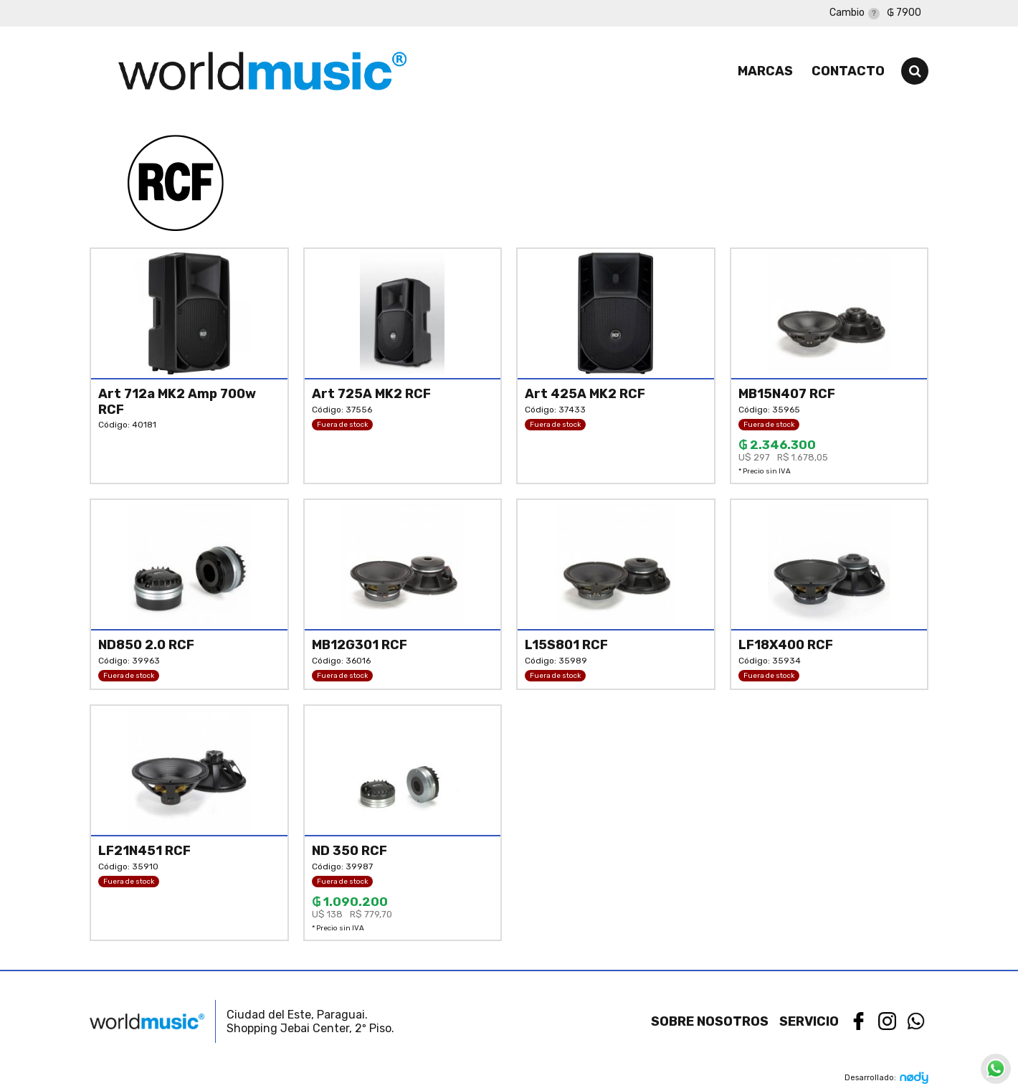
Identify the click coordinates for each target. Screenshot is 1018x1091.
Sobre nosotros (710, 1021)
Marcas (765, 71)
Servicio (809, 1021)
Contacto (848, 71)
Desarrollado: (886, 1078)
